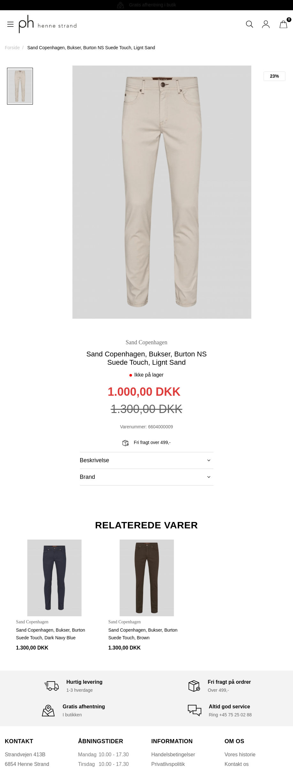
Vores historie (240, 754)
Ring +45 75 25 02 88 (230, 714)
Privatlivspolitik (168, 764)
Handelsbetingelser (173, 754)
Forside (12, 47)
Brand (145, 477)
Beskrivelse (145, 460)
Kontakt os (237, 764)
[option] (20, 86)
